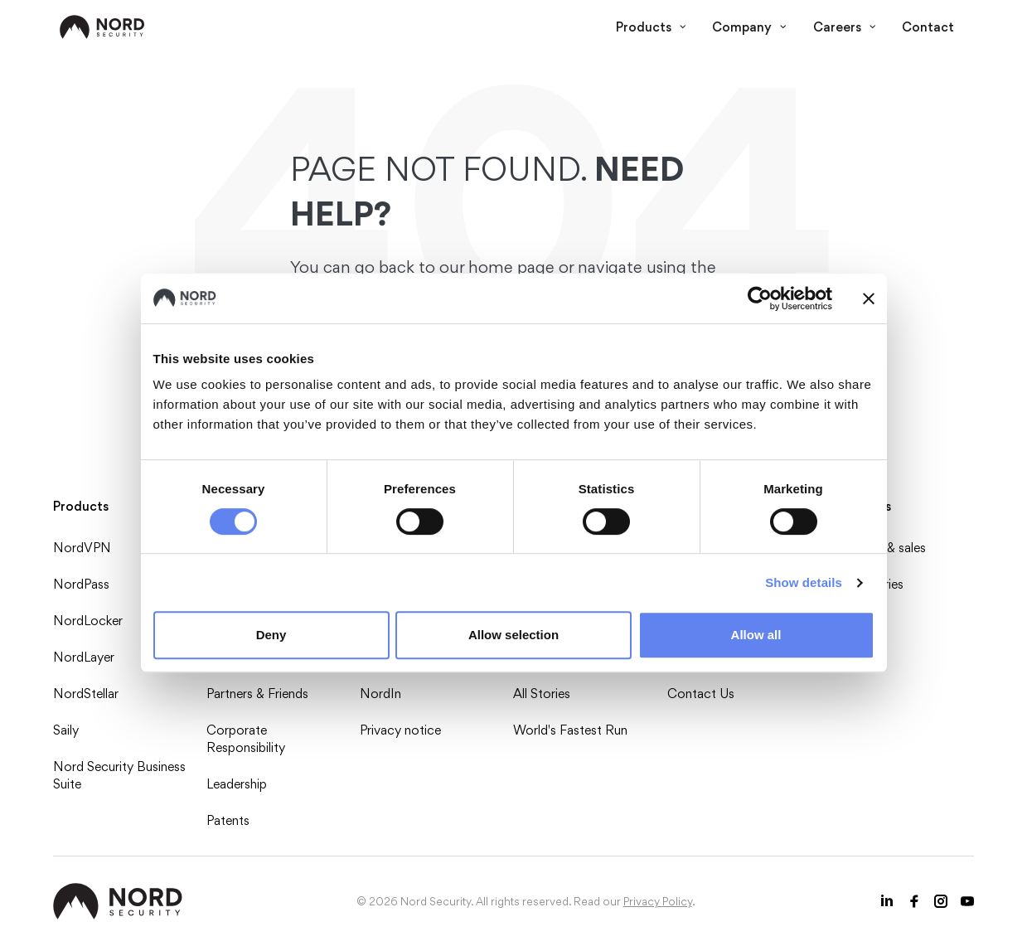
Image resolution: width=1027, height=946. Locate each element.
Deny (271, 635)
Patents (227, 820)
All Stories (541, 693)
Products (651, 27)
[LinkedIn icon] (887, 901)
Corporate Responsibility (245, 738)
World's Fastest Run (570, 730)
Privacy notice (400, 730)
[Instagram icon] (940, 901)
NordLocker (88, 620)
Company (749, 27)
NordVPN (82, 547)
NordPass (81, 584)
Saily (66, 730)
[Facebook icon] (914, 901)
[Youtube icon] (967, 901)
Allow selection (513, 635)
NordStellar (86, 693)
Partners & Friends (257, 693)
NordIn (380, 693)
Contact (928, 27)
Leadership (236, 784)
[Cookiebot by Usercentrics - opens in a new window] (759, 298)
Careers (844, 27)
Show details (803, 582)
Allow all (756, 635)
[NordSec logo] (102, 27)
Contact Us (700, 693)
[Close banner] (868, 298)
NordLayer (83, 657)
